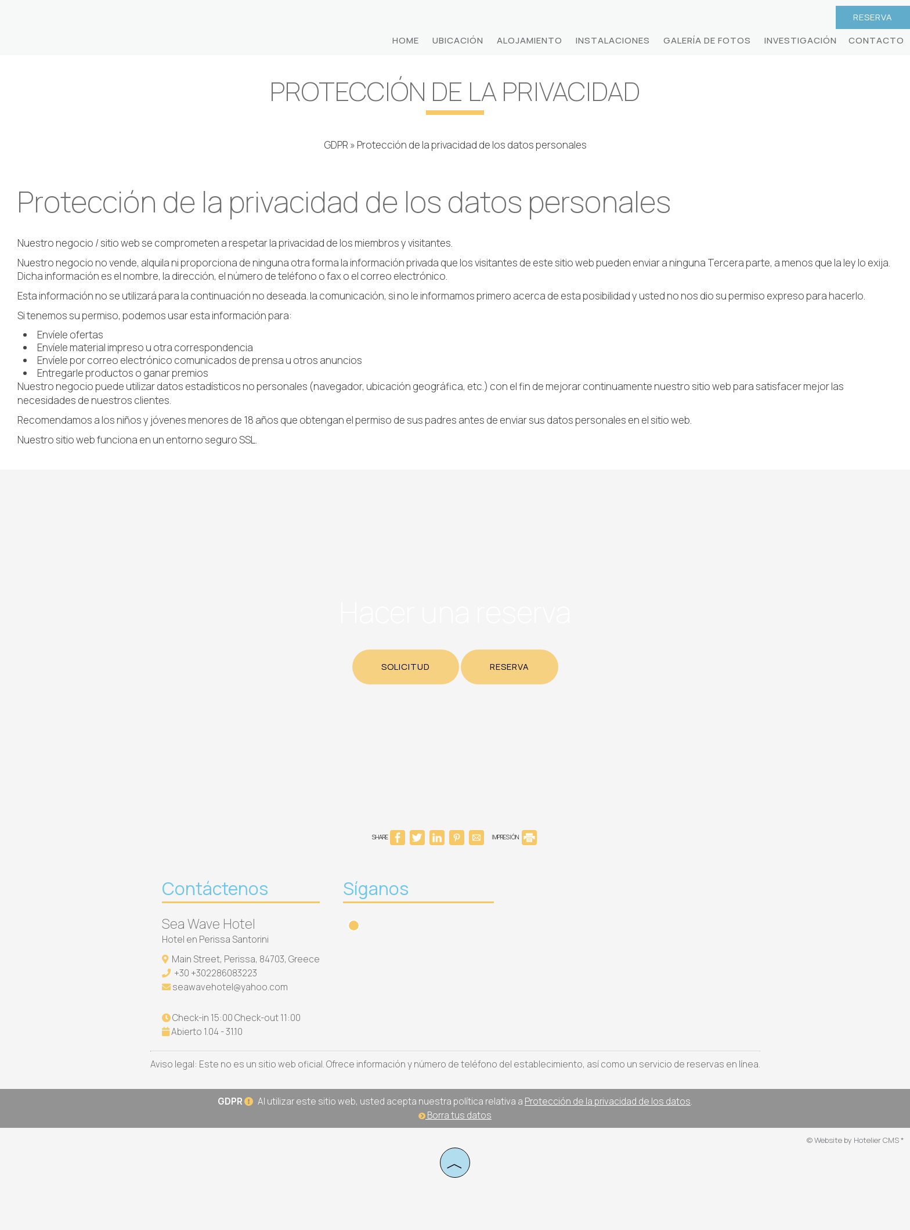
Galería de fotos (707, 40)
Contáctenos (215, 888)
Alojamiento (529, 40)
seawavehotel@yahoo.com (230, 987)
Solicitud (405, 667)
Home (405, 40)
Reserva (873, 17)
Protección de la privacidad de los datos (608, 1101)
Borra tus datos (455, 1115)
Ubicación (457, 40)
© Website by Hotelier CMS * (855, 1140)
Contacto (876, 40)
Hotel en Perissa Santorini (215, 939)
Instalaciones (613, 40)
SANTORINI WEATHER (598, 925)
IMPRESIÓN (514, 837)
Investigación (800, 40)
